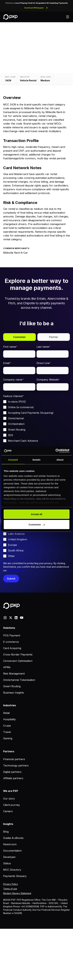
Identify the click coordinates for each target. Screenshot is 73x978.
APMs (6, 667)
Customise (37, 524)
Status (7, 863)
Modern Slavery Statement (17, 893)
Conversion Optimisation (17, 660)
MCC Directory (12, 869)
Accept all (36, 514)
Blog (6, 831)
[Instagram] (5, 617)
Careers (8, 811)
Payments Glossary (15, 876)
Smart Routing (12, 686)
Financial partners (14, 759)
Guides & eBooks (13, 838)
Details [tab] (37, 459)
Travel (7, 732)
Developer (9, 857)
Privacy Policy (15, 570)
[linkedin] (16, 617)
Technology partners (16, 765)
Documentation (12, 850)
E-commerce (11, 641)
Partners (8, 751)
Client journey (11, 804)
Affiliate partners (13, 778)
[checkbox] (36, 421)
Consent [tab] (13, 459)
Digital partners (12, 771)
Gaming (7, 738)
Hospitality (9, 719)
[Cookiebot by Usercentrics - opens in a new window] (55, 451)
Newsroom (10, 844)
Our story (9, 798)
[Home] (10, 17)
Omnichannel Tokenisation (19, 679)
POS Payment (11, 635)
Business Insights (13, 692)
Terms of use (10, 888)
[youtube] (22, 617)
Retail (6, 713)
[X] (11, 617)
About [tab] (59, 459)
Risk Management (14, 673)
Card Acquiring (12, 648)
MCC (4, 916)
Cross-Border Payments (17, 654)
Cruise (7, 725)
